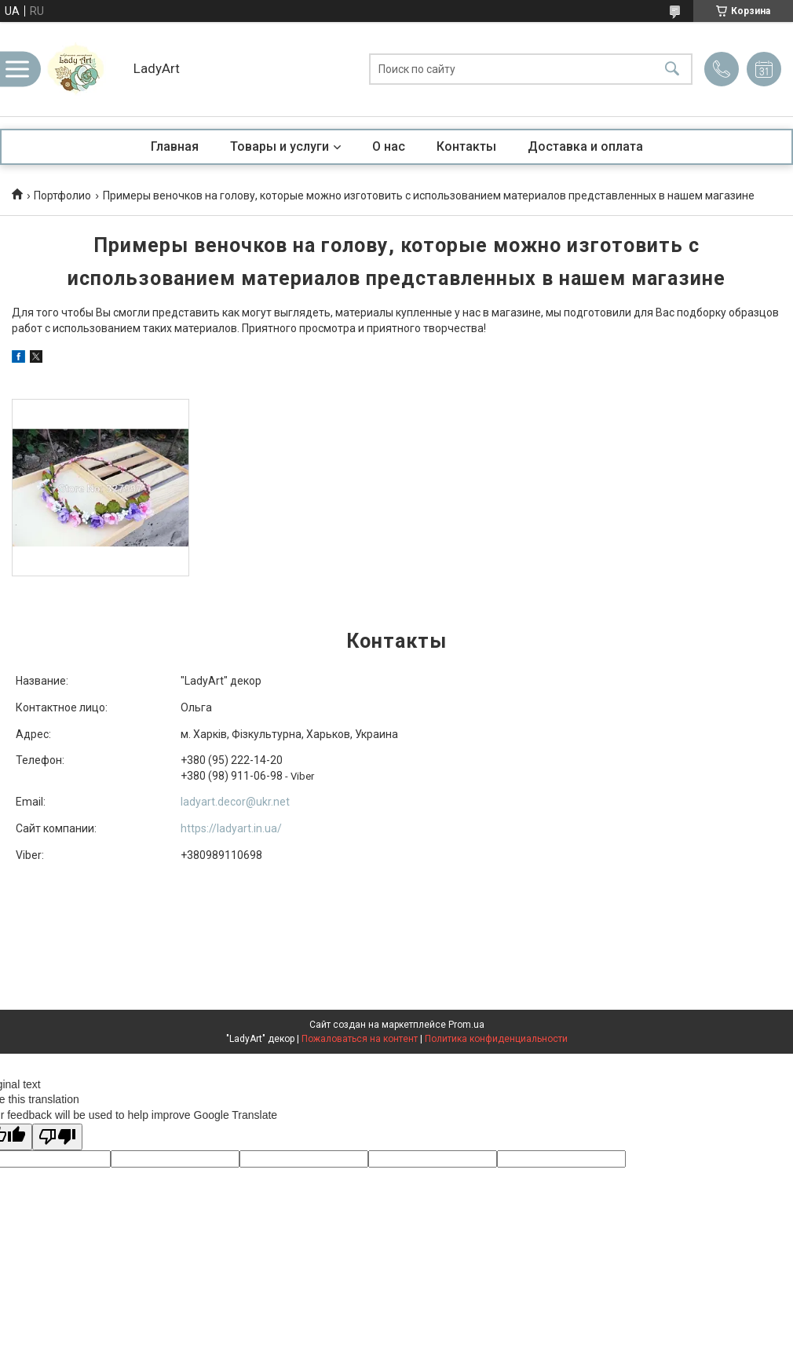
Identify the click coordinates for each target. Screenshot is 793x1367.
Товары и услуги (279, 146)
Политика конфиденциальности (496, 1038)
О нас (388, 146)
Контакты (466, 146)
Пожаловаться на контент (359, 1038)
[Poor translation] (57, 1137)
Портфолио (62, 195)
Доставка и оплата (585, 146)
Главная (175, 146)
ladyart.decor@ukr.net (235, 801)
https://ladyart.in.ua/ (231, 828)
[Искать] (672, 69)
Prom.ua (466, 1024)
